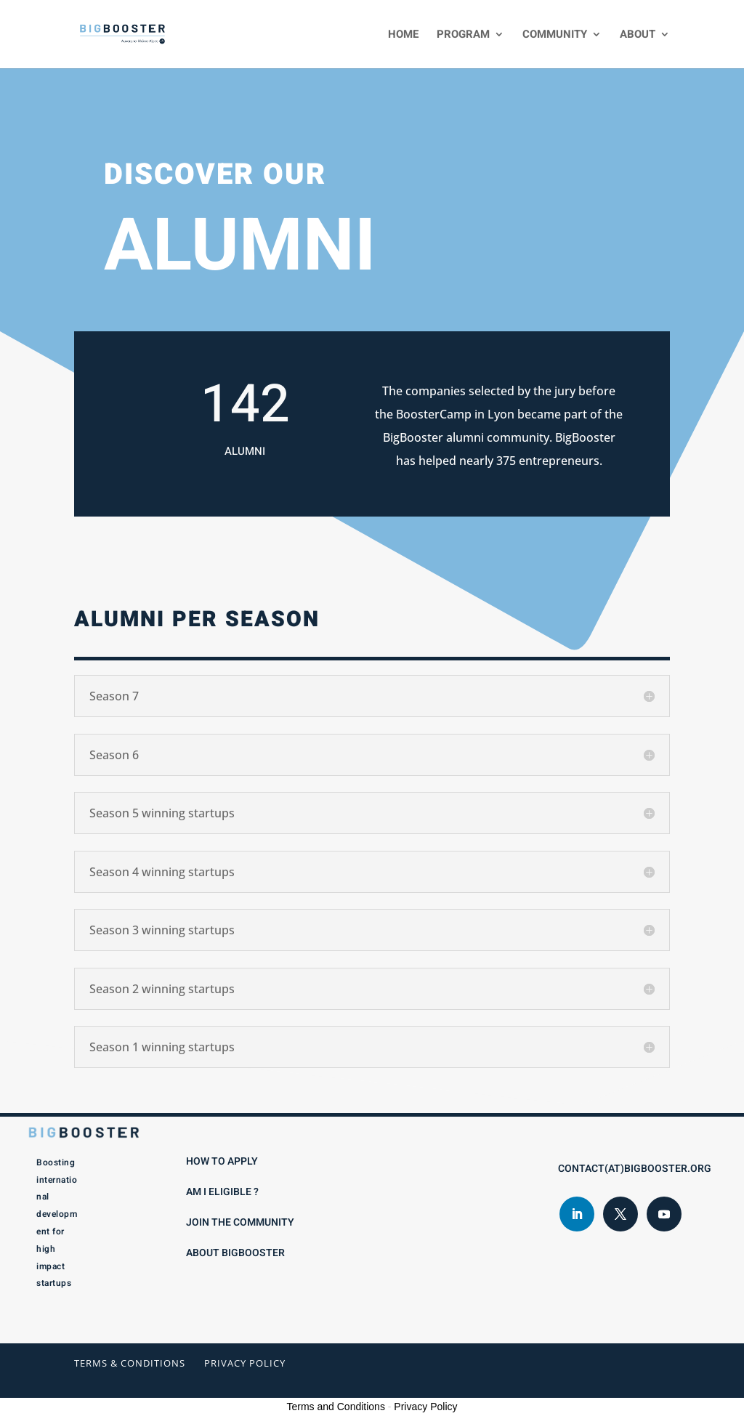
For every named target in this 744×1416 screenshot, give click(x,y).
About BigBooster (235, 1253)
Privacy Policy (245, 1363)
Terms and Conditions (336, 1406)
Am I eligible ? (222, 1191)
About (637, 35)
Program (463, 35)
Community (554, 35)
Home (403, 35)
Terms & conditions (129, 1363)
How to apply (222, 1161)
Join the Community (240, 1222)
